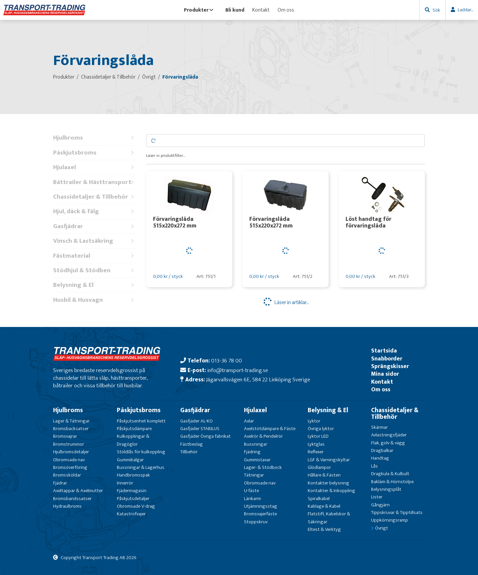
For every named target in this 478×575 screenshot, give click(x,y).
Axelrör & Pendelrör (263, 436)
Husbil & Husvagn (94, 300)
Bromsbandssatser (72, 498)
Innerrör (125, 483)
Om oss (286, 10)
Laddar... (465, 10)
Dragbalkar (382, 450)
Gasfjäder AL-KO (196, 421)
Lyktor (314, 421)
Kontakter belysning (328, 483)
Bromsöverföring (70, 467)
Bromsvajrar (65, 436)
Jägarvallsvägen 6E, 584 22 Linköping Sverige (258, 379)
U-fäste (251, 490)
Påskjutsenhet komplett (141, 421)
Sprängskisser (390, 366)
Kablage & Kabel (324, 506)
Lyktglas (316, 444)
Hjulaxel (94, 167)
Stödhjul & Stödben (94, 270)
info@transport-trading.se (237, 370)
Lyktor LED (318, 436)
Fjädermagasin (131, 490)
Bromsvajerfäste (260, 514)
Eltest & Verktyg (324, 529)
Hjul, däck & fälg (94, 211)
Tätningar (254, 475)
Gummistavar (257, 460)
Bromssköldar (67, 475)
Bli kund (234, 10)
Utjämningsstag (260, 506)
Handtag (380, 458)
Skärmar (379, 427)
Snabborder (386, 358)
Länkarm (252, 498)
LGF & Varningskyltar (329, 460)
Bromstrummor (68, 444)
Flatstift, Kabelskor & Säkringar (329, 518)
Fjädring (252, 452)
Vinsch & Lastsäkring (94, 241)
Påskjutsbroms (94, 153)
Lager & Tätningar (71, 421)
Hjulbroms (94, 138)
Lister (376, 497)
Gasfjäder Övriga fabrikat (205, 436)
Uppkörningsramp (389, 520)
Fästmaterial (94, 256)
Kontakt (261, 10)
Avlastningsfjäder (389, 435)
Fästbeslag (191, 444)
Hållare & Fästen (324, 475)
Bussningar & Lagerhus (140, 467)
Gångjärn (380, 505)
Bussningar (255, 444)
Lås (374, 466)
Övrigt (381, 528)
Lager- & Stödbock (263, 467)
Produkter (198, 10)
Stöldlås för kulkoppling (141, 452)
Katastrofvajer (131, 514)
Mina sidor (385, 374)
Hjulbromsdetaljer (71, 452)
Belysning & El (94, 285)
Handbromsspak (133, 475)
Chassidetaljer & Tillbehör (94, 197)
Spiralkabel (319, 498)
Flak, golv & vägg (388, 443)
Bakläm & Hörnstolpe (392, 482)
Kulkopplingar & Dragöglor (133, 440)
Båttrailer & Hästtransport (94, 182)
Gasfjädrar (94, 226)
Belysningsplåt (386, 489)
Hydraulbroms (67, 506)
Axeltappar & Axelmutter (78, 490)
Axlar (249, 421)
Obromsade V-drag (136, 506)
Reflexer (316, 452)
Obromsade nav (69, 460)
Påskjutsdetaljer (133, 498)
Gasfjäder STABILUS (199, 428)
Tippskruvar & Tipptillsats (397, 512)
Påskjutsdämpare (134, 428)
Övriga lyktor (321, 428)
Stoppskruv (256, 522)
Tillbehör (189, 452)
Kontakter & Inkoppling (331, 490)
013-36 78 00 (226, 360)
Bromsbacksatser (71, 428)
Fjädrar (60, 483)
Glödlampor (319, 467)
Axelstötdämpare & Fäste (269, 428)
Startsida (384, 350)
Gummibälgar (130, 460)
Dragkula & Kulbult (390, 474)
